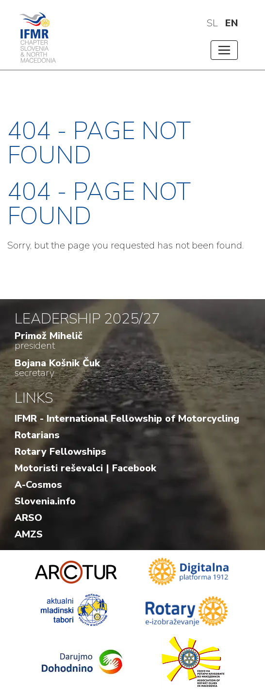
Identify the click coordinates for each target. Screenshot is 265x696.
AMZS (29, 534)
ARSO (28, 517)
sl (212, 23)
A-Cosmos (38, 484)
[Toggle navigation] (224, 50)
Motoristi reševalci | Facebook (85, 468)
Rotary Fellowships (60, 451)
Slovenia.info (45, 501)
